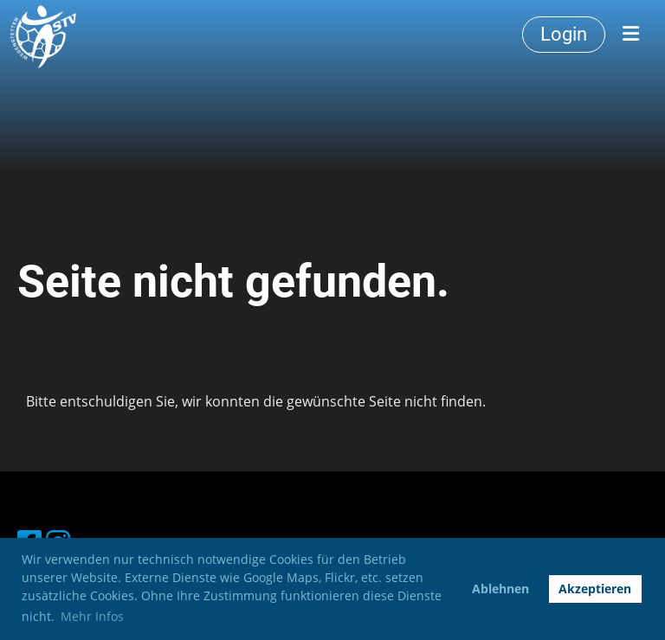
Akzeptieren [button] (594, 588)
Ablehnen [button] (500, 588)
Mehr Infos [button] (92, 616)
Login (563, 34)
